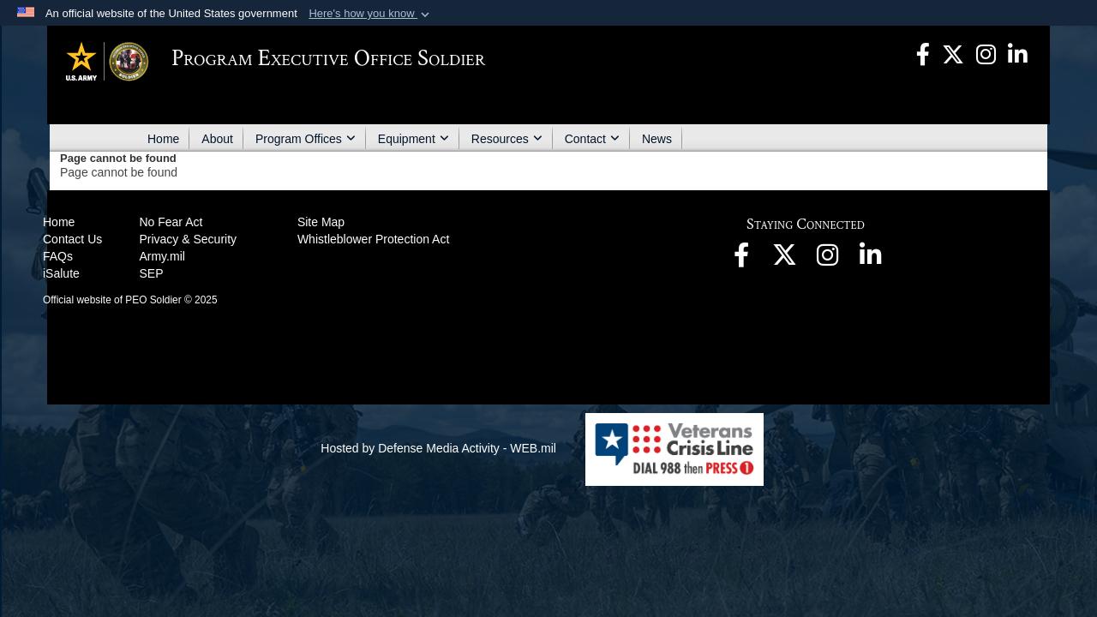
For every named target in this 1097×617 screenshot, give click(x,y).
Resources (507, 139)
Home (163, 139)
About (217, 139)
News (657, 139)
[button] (371, 13)
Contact (592, 139)
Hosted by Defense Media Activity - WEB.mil (438, 448)
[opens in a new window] (923, 53)
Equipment (413, 139)
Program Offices (305, 139)
